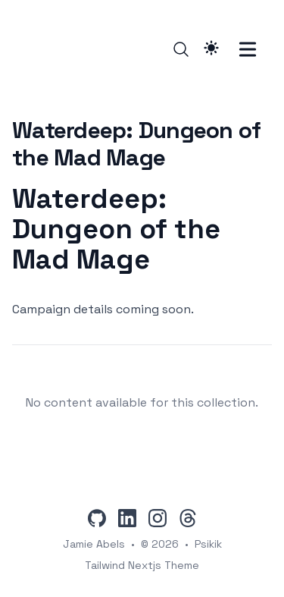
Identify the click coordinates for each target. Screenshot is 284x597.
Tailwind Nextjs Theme (142, 565)
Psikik (208, 544)
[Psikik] (35, 49)
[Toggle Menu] (248, 49)
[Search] (181, 49)
